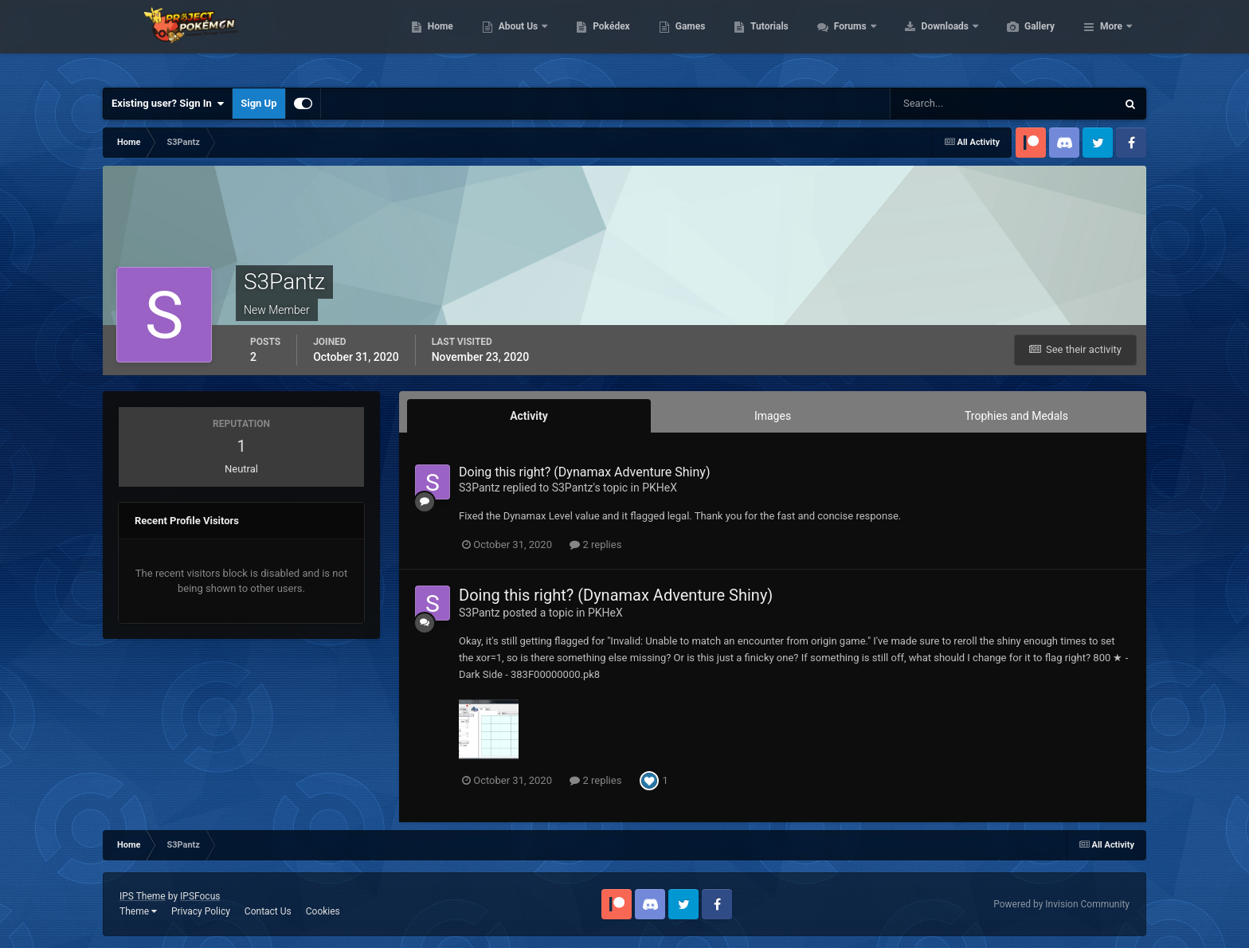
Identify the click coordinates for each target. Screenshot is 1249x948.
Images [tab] (772, 415)
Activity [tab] (529, 415)
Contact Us (268, 911)
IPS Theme (142, 896)
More (1111, 39)
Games (766, 39)
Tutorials (844, 39)
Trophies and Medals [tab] (1016, 415)
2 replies (595, 544)
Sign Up (258, 103)
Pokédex (687, 39)
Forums (927, 39)
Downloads (1021, 39)
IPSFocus (200, 896)
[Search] (955, 103)
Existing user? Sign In (168, 103)
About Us (595, 39)
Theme (138, 911)
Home (516, 39)
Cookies (323, 911)
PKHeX (659, 487)
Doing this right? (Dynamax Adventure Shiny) (584, 472)
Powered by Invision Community (1061, 904)
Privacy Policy (200, 911)
